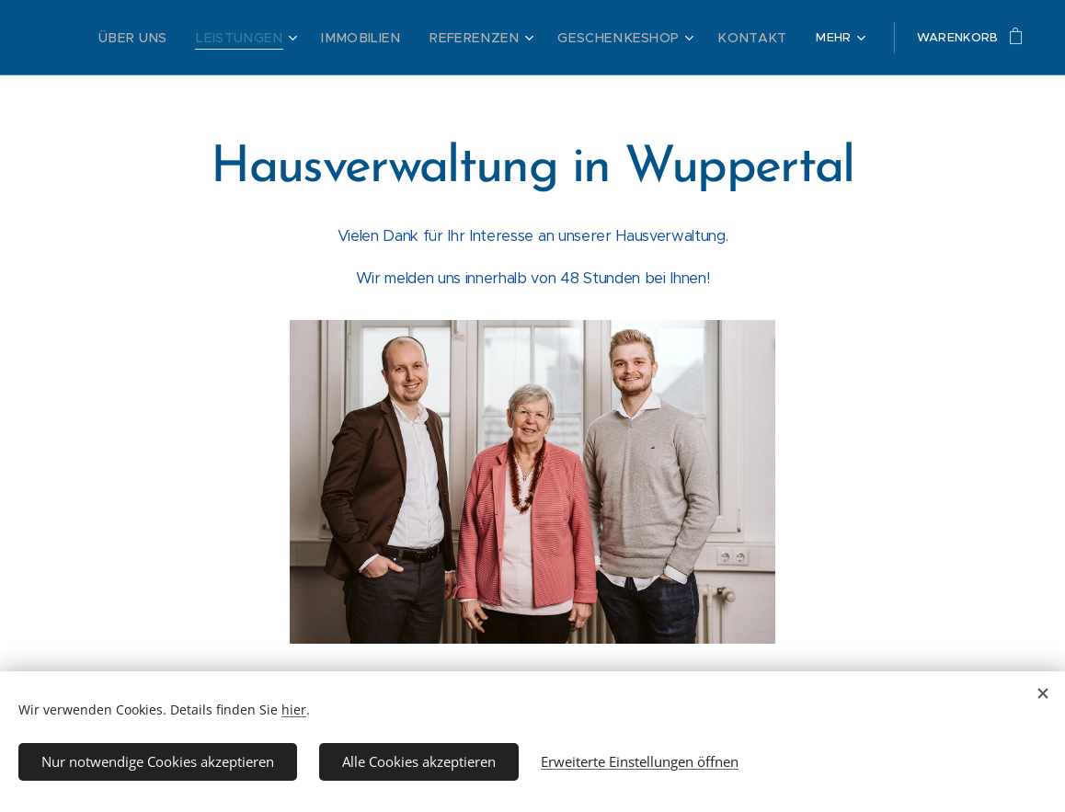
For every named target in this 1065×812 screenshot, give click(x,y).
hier (293, 709)
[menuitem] (199, 38)
